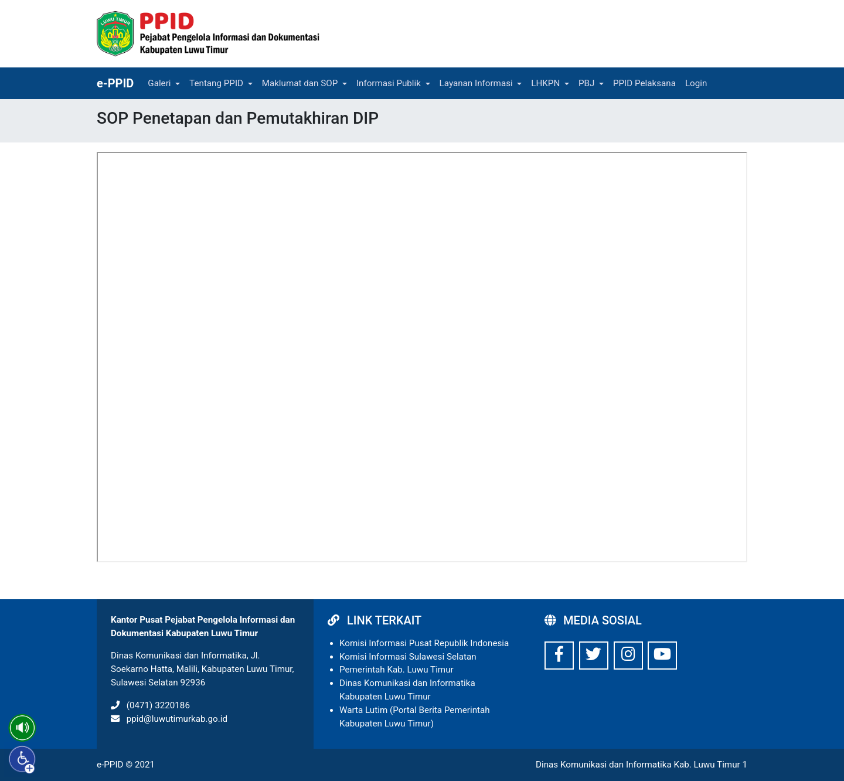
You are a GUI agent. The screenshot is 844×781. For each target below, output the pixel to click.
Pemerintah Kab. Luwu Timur (396, 669)
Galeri (159, 83)
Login (696, 83)
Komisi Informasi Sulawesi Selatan (408, 656)
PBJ (586, 83)
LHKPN (545, 83)
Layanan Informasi (476, 83)
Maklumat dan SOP (300, 83)
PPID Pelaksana (644, 83)
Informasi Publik (388, 83)
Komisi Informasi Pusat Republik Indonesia (424, 643)
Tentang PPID (216, 83)
